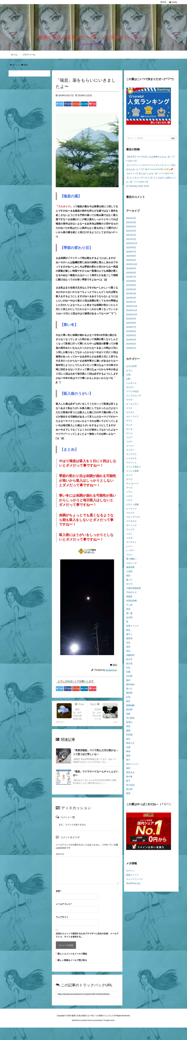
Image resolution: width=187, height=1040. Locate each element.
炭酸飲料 (130, 657)
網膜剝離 (130, 707)
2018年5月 (131, 337)
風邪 (128, 770)
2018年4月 (131, 341)
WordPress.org (133, 885)
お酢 (128, 381)
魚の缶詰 (130, 787)
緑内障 (129, 711)
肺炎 (128, 728)
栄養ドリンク (132, 628)
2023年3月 (131, 224)
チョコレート (132, 485)
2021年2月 (131, 237)
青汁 (128, 762)
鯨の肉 (129, 791)
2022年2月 (131, 232)
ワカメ (129, 556)
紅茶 (128, 699)
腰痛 (128, 732)
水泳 (128, 644)
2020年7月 (131, 253)
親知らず (130, 745)
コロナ (129, 443)
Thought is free (108, 1033)
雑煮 (128, 757)
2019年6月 (131, 283)
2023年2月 (131, 228)
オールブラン (132, 406)
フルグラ (130, 514)
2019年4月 (131, 291)
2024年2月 (131, 220)
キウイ (129, 422)
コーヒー (130, 448)
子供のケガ (131, 594)
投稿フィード (132, 877)
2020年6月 (131, 258)
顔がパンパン (132, 766)
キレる (129, 431)
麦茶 (128, 795)
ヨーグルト (131, 544)
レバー (129, 548)
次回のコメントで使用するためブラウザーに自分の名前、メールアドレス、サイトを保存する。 (87, 947)
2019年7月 (131, 279)
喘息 (115, 672)
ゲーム (129, 435)
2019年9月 (131, 270)
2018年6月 (131, 333)
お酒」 (129, 376)
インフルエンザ (133, 397)
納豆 (128, 703)
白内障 (129, 678)
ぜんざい (130, 389)
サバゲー (130, 452)
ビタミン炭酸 (132, 506)
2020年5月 (131, 262)
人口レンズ (131, 565)
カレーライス (132, 418)
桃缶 (128, 632)
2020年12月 (131, 245)
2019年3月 (131, 295)
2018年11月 (131, 312)
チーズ (129, 489)
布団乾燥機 (131, 602)
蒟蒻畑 (129, 736)
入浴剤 (129, 573)
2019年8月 (131, 274)
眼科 (128, 682)
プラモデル (131, 523)
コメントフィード (134, 881)
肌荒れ (129, 724)
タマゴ (129, 481)
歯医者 (129, 640)
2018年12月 (131, 308)
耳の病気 (130, 720)
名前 (58, 903)
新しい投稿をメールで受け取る (72, 972)
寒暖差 (129, 598)
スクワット (131, 464)
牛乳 (128, 669)
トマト (129, 494)
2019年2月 (131, 299)
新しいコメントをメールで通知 (72, 966)
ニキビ (129, 498)
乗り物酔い (131, 561)
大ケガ (129, 586)
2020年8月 (131, 249)
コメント (60, 866)
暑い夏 (129, 615)
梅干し (129, 636)
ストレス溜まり (133, 468)
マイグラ (130, 531)
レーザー (130, 552)
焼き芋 (129, 661)
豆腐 (128, 749)
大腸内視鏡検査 (133, 590)
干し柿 (129, 607)
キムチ (129, 427)
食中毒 (129, 778)
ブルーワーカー (133, 519)
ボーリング (131, 527)
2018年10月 (131, 316)
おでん (129, 372)
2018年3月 (131, 346)
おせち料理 (131, 368)
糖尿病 (129, 695)
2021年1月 (131, 241)
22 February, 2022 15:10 (137, 188)
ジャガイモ (131, 460)
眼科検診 (130, 686)
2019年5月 (131, 287)
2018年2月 (131, 350)
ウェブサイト (62, 929)
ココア (129, 439)
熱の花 (129, 665)
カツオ (129, 410)
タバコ (129, 477)
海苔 (128, 648)
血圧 (128, 741)
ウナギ (129, 401)
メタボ (129, 540)
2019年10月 (131, 266)
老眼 (128, 715)
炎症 (128, 653)
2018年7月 (131, 329)
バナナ (129, 502)
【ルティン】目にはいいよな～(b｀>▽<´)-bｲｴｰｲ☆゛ (151, 175)
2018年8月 (131, 325)
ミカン (129, 535)
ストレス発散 (132, 473)
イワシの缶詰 (132, 393)
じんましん (131, 385)
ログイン (130, 872)
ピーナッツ (131, 510)
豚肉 (128, 753)
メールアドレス (64, 916)
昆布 (128, 611)
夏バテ (129, 581)
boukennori (111, 677)
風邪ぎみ (130, 774)
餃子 (128, 782)
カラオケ (130, 414)
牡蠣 (128, 674)
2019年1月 (131, 304)
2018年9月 (131, 320)
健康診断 (130, 569)
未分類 (129, 619)
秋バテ (129, 690)
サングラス (131, 456)
